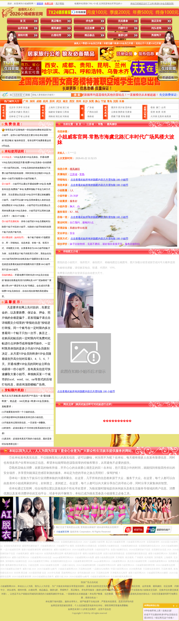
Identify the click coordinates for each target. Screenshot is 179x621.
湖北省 (58, 116)
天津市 (19, 107)
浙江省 (65, 107)
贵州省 (128, 107)
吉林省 (12, 116)
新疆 (128, 116)
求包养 (89, 21)
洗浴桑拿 (123, 21)
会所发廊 (23, 28)
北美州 (161, 116)
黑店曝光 (56, 21)
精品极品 (89, 35)
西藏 (113, 116)
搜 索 (77, 94)
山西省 (12, 112)
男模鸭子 (156, 35)
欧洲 (158, 112)
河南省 (65, 116)
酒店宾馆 (156, 21)
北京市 (12, 107)
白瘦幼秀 (56, 35)
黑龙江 (26, 112)
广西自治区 (92, 112)
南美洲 (168, 116)
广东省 (90, 107)
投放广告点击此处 (89, 582)
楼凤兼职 (56, 28)
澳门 (158, 107)
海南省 (90, 116)
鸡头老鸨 (156, 28)
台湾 (163, 107)
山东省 (26, 116)
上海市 (52, 107)
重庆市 (114, 107)
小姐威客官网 (62, 531)
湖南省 (52, 116)
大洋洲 (154, 116)
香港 (153, 107)
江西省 (65, 112)
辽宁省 (19, 116)
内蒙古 (19, 112)
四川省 (121, 107)
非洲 (163, 112)
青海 (123, 116)
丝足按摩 (89, 28)
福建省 (52, 112)
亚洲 (153, 112)
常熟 (100, 124)
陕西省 (121, 112)
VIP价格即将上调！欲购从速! (158, 610)
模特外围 (23, 35)
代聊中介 (123, 28)
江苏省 (58, 107)
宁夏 (118, 116)
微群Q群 (123, 35)
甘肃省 (128, 112)
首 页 (23, 21)
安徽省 (58, 112)
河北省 (26, 107)
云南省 (114, 112)
